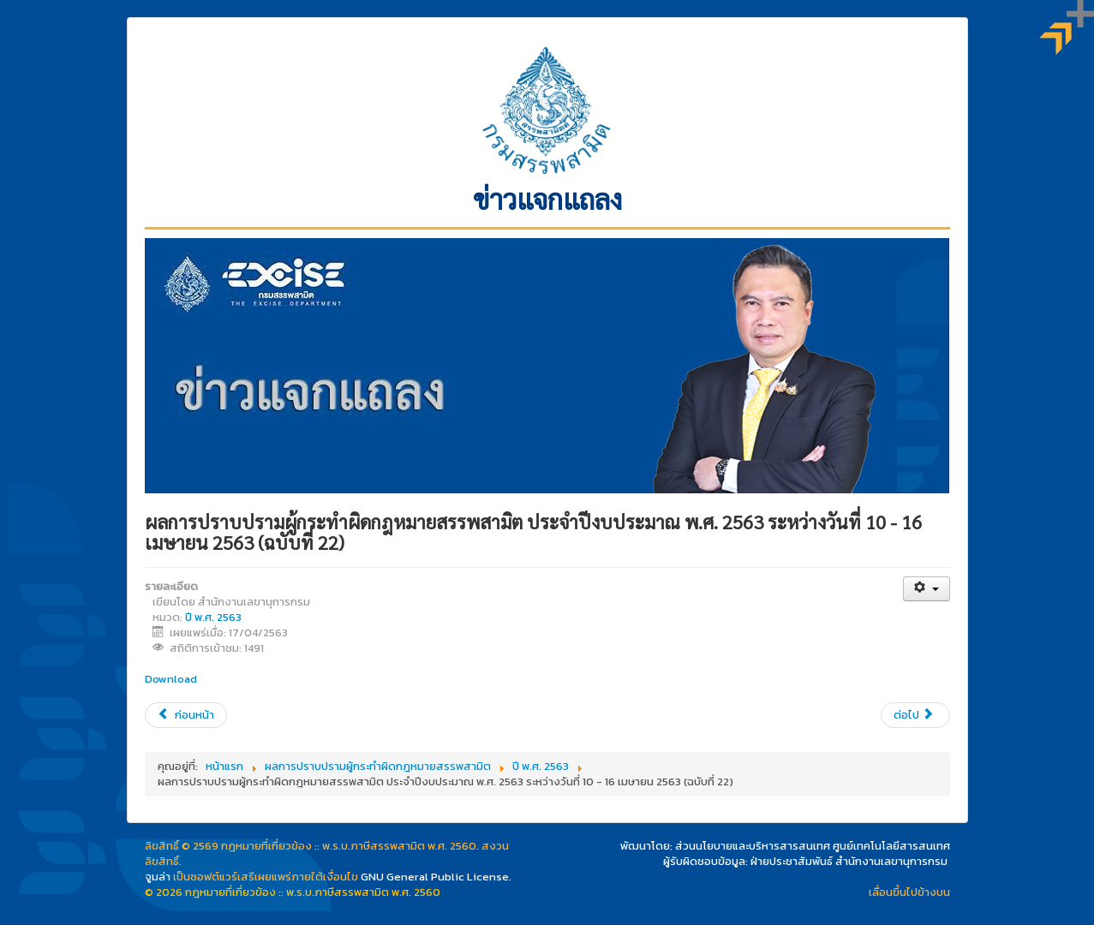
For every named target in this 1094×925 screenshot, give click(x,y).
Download (171, 679)
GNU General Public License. (436, 876)
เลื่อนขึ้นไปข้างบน (909, 892)
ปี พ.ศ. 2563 (213, 617)
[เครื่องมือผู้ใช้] (926, 588)
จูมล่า (157, 876)
